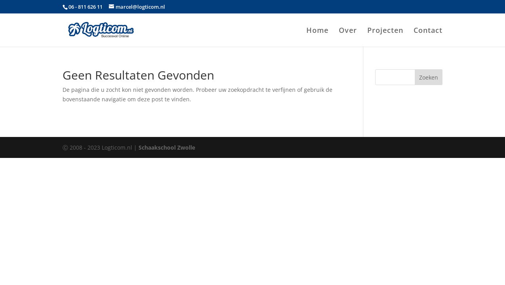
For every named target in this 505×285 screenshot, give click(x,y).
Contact (428, 31)
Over (348, 31)
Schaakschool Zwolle (167, 147)
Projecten (385, 31)
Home (317, 31)
